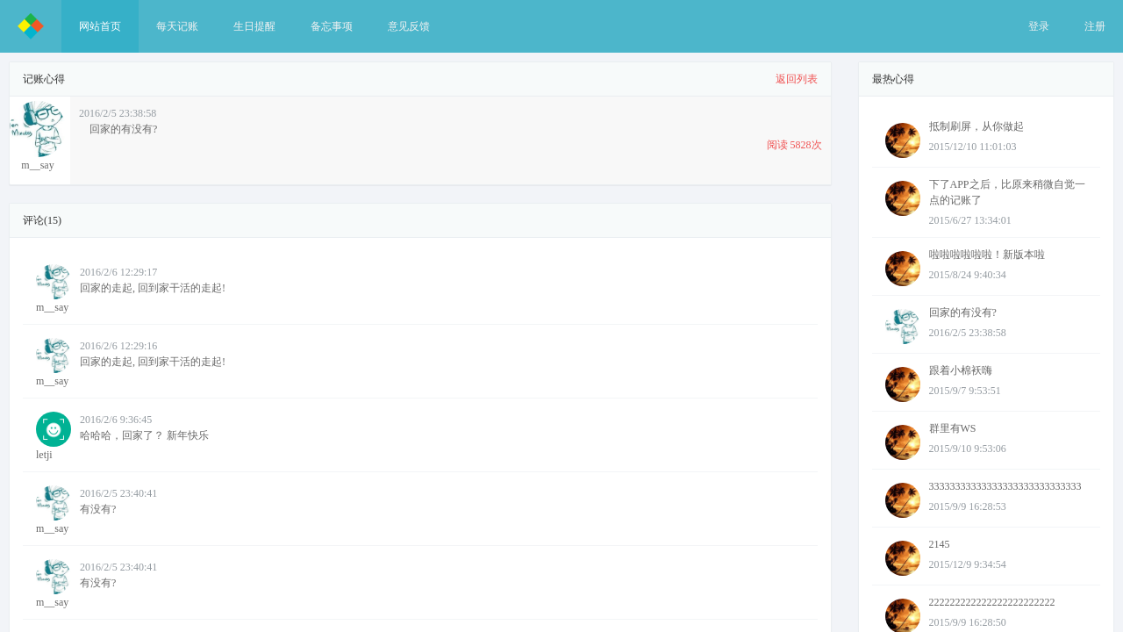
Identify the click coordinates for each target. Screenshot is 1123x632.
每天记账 (177, 26)
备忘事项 (332, 26)
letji (53, 436)
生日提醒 (254, 26)
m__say (53, 288)
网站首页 (100, 26)
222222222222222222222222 (992, 602)
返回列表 (797, 79)
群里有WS (952, 428)
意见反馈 (409, 26)
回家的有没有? (963, 312)
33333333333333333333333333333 (1005, 486)
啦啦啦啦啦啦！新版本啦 (987, 254)
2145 (939, 544)
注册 (1094, 26)
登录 (1038, 26)
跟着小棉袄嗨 (960, 370)
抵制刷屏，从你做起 (976, 126)
